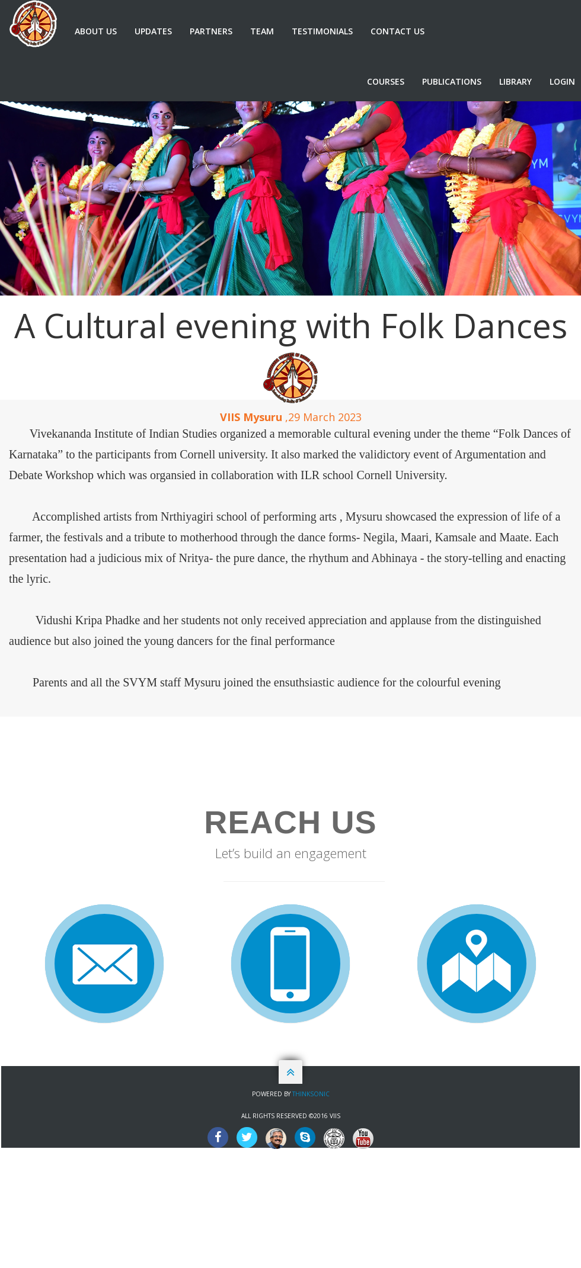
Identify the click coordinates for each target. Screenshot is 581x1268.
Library (515, 81)
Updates (153, 31)
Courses (385, 81)
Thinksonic (311, 1094)
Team (262, 31)
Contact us (397, 31)
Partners (211, 31)
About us (96, 31)
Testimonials (322, 31)
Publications (451, 81)
